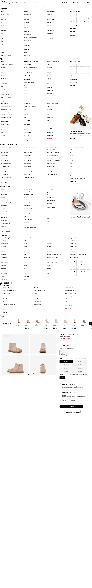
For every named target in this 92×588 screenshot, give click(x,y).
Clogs (2, 22)
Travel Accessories (28, 225)
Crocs (48, 75)
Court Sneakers (27, 34)
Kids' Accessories (51, 200)
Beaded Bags (4, 194)
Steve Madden (4, 273)
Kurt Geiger (49, 260)
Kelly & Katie (73, 249)
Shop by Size (4, 104)
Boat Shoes (3, 67)
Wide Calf (72, 31)
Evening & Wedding (28, 203)
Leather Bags (4, 205)
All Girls (66, 301)
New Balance (50, 117)
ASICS (71, 152)
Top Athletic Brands (29, 238)
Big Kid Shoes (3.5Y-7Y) (6, 114)
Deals (74, 6)
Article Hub (49, 14)
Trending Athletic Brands (76, 147)
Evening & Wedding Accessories (80, 217)
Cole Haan (49, 72)
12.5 (74, 72)
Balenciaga (49, 243)
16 (71, 75)
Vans (25, 279)
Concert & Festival (51, 19)
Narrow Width (73, 26)
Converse (49, 112)
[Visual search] (35, 2)
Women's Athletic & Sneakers (8, 147)
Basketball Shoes (28, 152)
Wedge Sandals (27, 28)
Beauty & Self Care (28, 194)
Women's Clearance (8, 288)
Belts (25, 197)
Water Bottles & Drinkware (30, 227)
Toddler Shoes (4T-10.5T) (6, 109)
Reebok (71, 169)
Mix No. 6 (72, 251)
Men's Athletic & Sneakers (31, 147)
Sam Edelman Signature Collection (78, 254)
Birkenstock (49, 67)
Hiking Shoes (4, 83)
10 (71, 21)
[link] (19, 324)
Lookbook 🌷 (60, 6)
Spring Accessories (52, 192)
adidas (48, 64)
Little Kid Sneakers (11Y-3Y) (53, 158)
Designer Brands (51, 238)
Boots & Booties (4, 17)
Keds (25, 251)
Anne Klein (3, 240)
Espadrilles (3, 30)
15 (88, 72)
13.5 (81, 72)
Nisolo (48, 265)
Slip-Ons (3, 89)
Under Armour (27, 276)
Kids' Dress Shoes (76, 132)
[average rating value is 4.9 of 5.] (63, 345)
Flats (2, 33)
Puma (48, 123)
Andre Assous (50, 240)
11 (77, 21)
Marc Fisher (3, 265)
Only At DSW (73, 238)
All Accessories (28, 189)
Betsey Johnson (4, 243)
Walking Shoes (27, 45)
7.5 (74, 18)
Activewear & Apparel (29, 192)
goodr (48, 218)
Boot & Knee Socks (5, 223)
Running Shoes (27, 40)
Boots (2, 70)
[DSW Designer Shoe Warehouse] (4, 2)
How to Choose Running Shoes (78, 179)
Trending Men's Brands (53, 62)
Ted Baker (49, 271)
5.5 (81, 15)
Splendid (49, 268)
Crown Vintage (73, 246)
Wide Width (73, 29)
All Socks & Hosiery (6, 218)
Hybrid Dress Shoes (28, 85)
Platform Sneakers (5, 166)
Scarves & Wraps (28, 214)
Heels (2, 36)
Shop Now (72, 138)
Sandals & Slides (38, 304)
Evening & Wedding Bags (6, 203)
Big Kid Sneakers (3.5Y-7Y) (53, 161)
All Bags (3, 189)
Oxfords (25, 90)
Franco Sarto (4, 257)
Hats (25, 211)
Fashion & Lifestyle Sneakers (30, 37)
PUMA (71, 166)
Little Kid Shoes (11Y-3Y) (6, 112)
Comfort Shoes (4, 25)
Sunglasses (26, 222)
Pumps (2, 44)
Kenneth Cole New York (52, 257)
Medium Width (73, 82)
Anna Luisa (72, 240)
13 (88, 21)
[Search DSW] (23, 2)
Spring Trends (50, 39)
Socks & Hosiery (27, 55)
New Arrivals (50, 33)
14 (84, 72)
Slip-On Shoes (27, 120)
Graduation (49, 25)
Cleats (2, 132)
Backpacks (3, 192)
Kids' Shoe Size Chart (6, 117)
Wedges (2, 52)
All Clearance (68, 305)
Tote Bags (3, 214)
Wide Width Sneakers (6, 182)
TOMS (2, 276)
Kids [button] (26, 6)
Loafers (2, 39)
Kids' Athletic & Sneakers (53, 147)
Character (3, 129)
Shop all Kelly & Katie (65, 336)
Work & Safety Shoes (6, 55)
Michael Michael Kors (52, 262)
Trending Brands (51, 207)
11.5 (81, 21)
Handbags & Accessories (9, 304)
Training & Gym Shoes (6, 177)
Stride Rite (49, 128)
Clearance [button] (68, 6)
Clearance (72, 35)
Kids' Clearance (68, 288)
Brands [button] (52, 6)
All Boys (66, 298)
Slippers (2, 50)
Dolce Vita (3, 251)
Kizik (25, 254)
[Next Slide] (90, 323)
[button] (85, 406)
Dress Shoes (3, 28)
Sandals (2, 47)
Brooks (48, 70)
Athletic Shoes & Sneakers (31, 32)
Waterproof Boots (5, 92)
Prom (48, 36)
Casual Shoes (4, 19)
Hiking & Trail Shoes (5, 161)
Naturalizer (3, 268)
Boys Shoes (27, 124)
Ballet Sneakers (4, 152)
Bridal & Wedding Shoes (52, 17)
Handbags (26, 52)
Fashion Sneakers (5, 158)
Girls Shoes (27, 104)
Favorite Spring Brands (7, 238)
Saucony (26, 271)
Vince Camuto (4, 279)
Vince (48, 273)
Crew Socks (3, 226)
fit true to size (84, 358)
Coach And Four (73, 243)
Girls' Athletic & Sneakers (53, 150)
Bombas (48, 216)
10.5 (74, 21)
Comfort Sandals (27, 17)
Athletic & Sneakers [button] (34, 6)
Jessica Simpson (4, 262)
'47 (47, 210)
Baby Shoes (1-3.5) (5, 106)
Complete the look (74, 221)
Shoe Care (26, 216)
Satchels (3, 208)
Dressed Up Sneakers (29, 82)
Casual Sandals (27, 14)
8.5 (81, 18)
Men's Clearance (38, 288)
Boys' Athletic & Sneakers (53, 152)
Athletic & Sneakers (5, 14)
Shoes (2, 11)
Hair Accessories (28, 208)
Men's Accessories (52, 198)
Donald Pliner (50, 251)
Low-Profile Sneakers (6, 163)
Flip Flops (26, 25)
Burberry (49, 249)
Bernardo (49, 246)
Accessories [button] (45, 6)
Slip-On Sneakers (28, 43)
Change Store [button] (81, 396)
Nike (48, 81)
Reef (48, 83)
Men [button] (21, 6)
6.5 (88, 15)
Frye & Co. (3, 260)
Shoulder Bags (4, 211)
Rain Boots (3, 135)
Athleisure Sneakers (5, 150)
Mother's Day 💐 (50, 30)
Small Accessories (28, 219)
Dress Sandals (27, 19)
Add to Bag (71, 406)
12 (84, 21)
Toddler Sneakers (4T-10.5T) (53, 155)
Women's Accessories (52, 195)
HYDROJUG (49, 221)
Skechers (49, 125)
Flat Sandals (26, 22)
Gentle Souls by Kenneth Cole (54, 254)
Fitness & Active (27, 205)
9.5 (88, 18)
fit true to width (83, 374)
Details (83, 343)
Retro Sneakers (4, 169)
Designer (49, 22)
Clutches (3, 197)
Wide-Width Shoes (5, 94)
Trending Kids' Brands (52, 104)
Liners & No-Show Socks (6, 229)
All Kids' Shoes (5, 121)
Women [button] (15, 6)
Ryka (25, 268)
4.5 (74, 15)
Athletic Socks (4, 220)
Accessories (50, 87)
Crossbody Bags (4, 200)
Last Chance (67, 308)
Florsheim (49, 78)
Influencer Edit (50, 28)
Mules (2, 41)
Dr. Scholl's (3, 254)
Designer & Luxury (28, 200)
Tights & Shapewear (5, 231)
